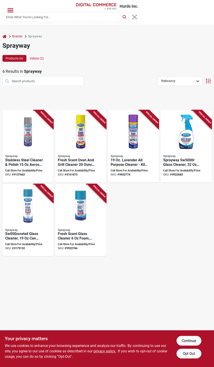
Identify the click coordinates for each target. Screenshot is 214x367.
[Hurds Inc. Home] (96, 6)
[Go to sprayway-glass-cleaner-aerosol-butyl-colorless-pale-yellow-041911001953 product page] (80, 220)
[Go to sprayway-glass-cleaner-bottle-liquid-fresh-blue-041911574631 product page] (186, 146)
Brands (17, 36)
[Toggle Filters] (208, 81)
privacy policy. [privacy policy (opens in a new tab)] (104, 351)
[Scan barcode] (134, 17)
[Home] (4, 36)
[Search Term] (65, 17)
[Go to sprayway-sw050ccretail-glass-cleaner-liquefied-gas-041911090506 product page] (28, 220)
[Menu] (10, 10)
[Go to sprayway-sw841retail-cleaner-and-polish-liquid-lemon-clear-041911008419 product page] (28, 146)
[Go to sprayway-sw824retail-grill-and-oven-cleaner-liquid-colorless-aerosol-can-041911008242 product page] (80, 146)
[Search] (124, 17)
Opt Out (189, 353)
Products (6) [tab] (14, 58)
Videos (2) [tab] (37, 58)
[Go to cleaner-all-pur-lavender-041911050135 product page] (133, 146)
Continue (189, 341)
